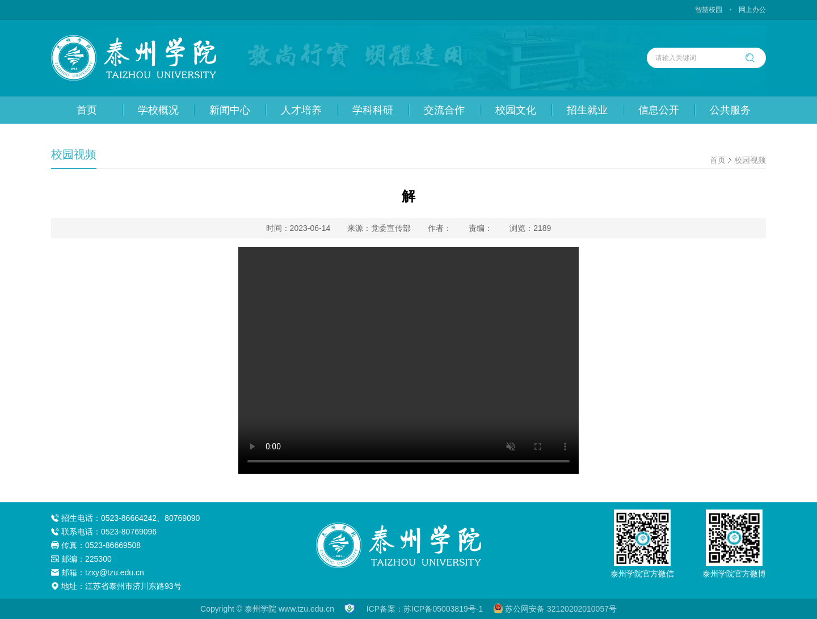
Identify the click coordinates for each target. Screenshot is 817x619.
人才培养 (301, 110)
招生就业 (587, 110)
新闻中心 (229, 110)
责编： (480, 228)
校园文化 (515, 110)
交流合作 (444, 110)
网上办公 (752, 10)
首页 (87, 110)
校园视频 (750, 160)
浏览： (530, 228)
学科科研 (372, 110)
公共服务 (730, 110)
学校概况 (158, 110)
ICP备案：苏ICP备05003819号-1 (425, 608)
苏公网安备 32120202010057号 (555, 608)
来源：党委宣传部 (379, 228)
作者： (440, 228)
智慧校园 (708, 10)
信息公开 (658, 110)
